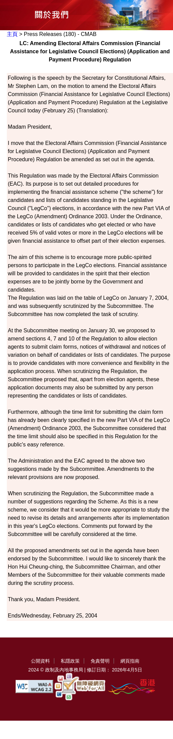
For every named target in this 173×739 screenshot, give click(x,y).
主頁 (12, 34)
